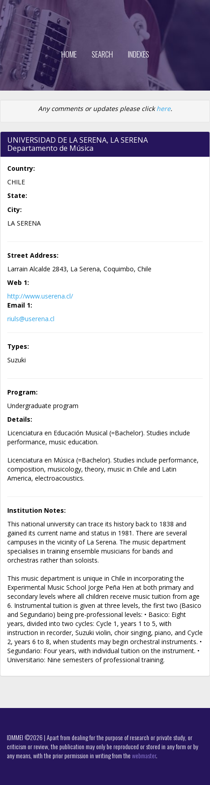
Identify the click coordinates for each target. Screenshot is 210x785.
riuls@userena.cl (30, 318)
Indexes (138, 54)
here (163, 108)
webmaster (144, 755)
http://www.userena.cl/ (40, 296)
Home (69, 54)
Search (102, 54)
